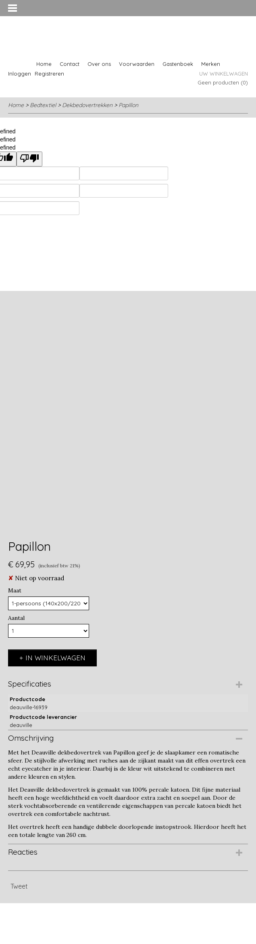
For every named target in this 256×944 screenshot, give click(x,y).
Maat (14, 590)
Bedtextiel (43, 105)
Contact (69, 64)
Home (44, 64)
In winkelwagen (55, 657)
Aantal (16, 618)
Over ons (99, 64)
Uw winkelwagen (223, 73)
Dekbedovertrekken (87, 105)
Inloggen (19, 73)
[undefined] (29, 159)
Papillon (128, 105)
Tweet (19, 886)
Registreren (49, 73)
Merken (210, 64)
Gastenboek (177, 64)
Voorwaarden (136, 64)
